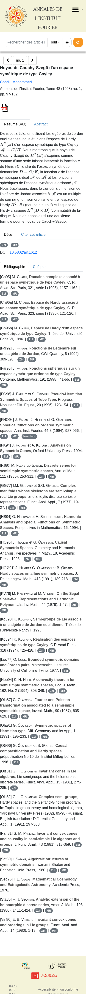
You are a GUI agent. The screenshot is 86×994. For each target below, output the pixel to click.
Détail (8, 234)
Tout (53, 42)
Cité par (39, 267)
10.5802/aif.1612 (23, 252)
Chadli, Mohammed (16, 82)
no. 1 (20, 60)
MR (15, 245)
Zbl (4, 245)
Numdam (29, 436)
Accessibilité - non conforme (58, 989)
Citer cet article (33, 234)
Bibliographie (14, 267)
